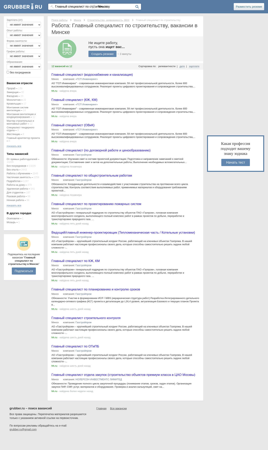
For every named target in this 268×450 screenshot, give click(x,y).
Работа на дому (16, 184)
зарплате (194, 66)
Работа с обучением (18, 173)
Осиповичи (13, 218)
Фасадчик (12, 96)
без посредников (20, 72)
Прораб (11, 88)
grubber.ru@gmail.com (23, 442)
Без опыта (12, 169)
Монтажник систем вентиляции (17, 109)
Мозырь (11, 222)
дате (182, 66)
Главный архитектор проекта (23, 138)
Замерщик (12, 92)
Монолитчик (14, 99)
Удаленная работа (17, 188)
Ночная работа (15, 200)
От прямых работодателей (22, 159)
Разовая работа (16, 196)
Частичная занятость (19, 177)
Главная (101, 421)
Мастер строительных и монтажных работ (20, 122)
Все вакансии (118, 421)
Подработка (13, 181)
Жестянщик (13, 134)
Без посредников (16, 165)
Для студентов (15, 192)
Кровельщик (14, 103)
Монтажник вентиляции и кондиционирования (21, 115)
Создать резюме (103, 53)
